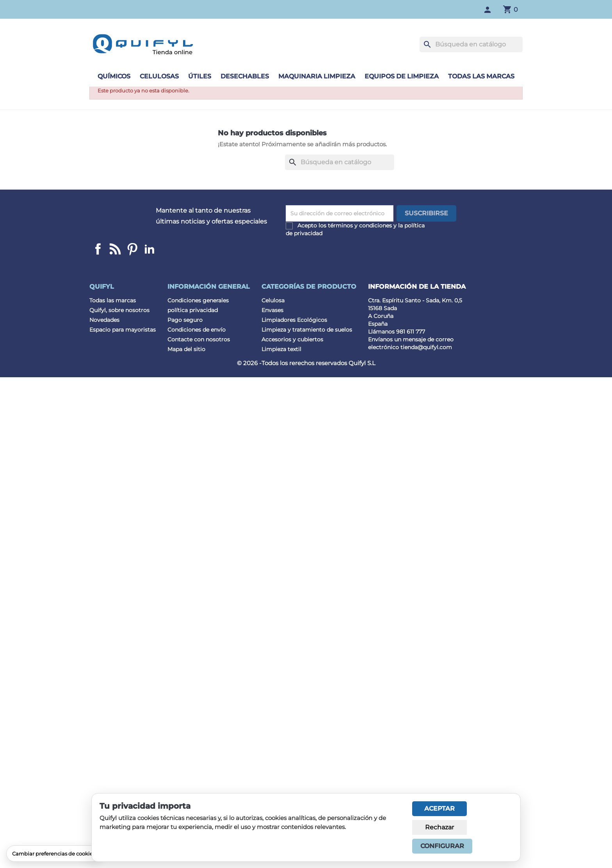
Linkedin (115, 249)
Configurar (442, 846)
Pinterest (132, 249)
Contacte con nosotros (198, 339)
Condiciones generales (198, 300)
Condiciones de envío (196, 329)
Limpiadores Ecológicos (294, 319)
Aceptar (439, 808)
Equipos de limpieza (402, 76)
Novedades (104, 319)
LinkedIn (149, 249)
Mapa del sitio (186, 349)
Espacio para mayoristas (122, 329)
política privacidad (192, 310)
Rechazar (439, 827)
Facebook (98, 249)
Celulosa (273, 300)
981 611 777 (410, 331)
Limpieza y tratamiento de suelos (307, 329)
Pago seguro (185, 319)
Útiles (199, 76)
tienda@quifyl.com (426, 347)
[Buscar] (471, 44)
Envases (272, 310)
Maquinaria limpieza (316, 76)
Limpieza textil (281, 349)
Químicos (114, 76)
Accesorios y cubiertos (292, 339)
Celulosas (159, 76)
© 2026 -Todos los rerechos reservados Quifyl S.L (306, 363)
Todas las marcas (481, 76)
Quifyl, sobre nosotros (119, 310)
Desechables (245, 76)
